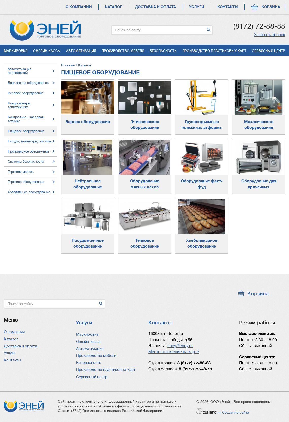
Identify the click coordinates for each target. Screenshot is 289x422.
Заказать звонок (269, 34)
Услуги (196, 7)
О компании (79, 7)
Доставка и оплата (155, 7)
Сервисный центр (268, 51)
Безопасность (163, 51)
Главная (68, 65)
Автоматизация (81, 51)
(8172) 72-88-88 (259, 26)
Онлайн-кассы (47, 51)
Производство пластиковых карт (214, 51)
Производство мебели (123, 51)
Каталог (113, 7)
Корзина (271, 7)
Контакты (227, 7)
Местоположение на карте (173, 352)
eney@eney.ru (180, 346)
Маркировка (16, 51)
